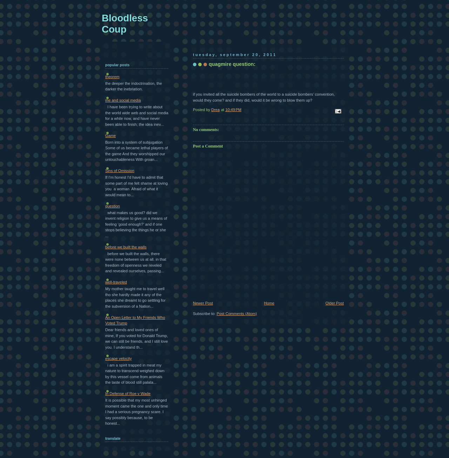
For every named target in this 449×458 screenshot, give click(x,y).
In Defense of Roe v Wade (127, 393)
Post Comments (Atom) (237, 314)
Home (269, 303)
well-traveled (116, 282)
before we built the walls (126, 247)
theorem (112, 77)
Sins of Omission (119, 171)
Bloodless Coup (125, 24)
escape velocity (118, 358)
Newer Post (203, 303)
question (112, 206)
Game (110, 136)
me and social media (123, 100)
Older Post (335, 303)
